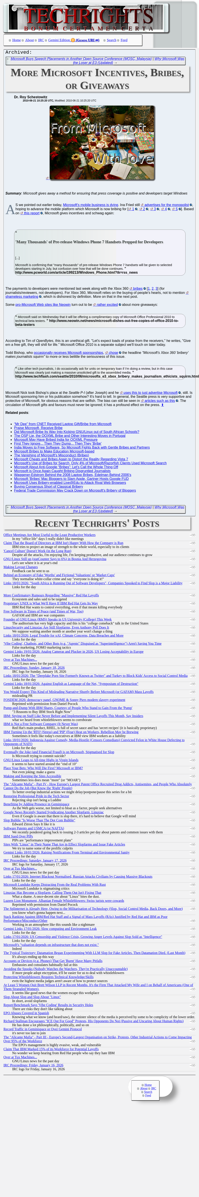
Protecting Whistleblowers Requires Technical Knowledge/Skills (48, 978)
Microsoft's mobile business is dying (90, 206)
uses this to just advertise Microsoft (150, 394)
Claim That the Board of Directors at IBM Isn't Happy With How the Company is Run (63, 544)
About (29, 40)
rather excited (107, 306)
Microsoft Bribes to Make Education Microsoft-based (54, 452)
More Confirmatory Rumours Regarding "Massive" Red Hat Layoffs (51, 596)
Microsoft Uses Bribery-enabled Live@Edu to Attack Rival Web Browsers (70, 484)
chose (113, 354)
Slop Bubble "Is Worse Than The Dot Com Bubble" (39, 821)
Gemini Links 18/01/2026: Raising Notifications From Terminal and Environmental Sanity (66, 853)
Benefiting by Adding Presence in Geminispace (36, 805)
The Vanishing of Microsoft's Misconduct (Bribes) (51, 456)
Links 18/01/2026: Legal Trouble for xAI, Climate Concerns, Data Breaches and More (63, 636)
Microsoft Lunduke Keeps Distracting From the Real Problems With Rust (54, 885)
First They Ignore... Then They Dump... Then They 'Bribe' (58, 444)
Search (112, 40)
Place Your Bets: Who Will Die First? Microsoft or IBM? (43, 769)
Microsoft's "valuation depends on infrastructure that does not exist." (51, 946)
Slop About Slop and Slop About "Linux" (32, 998)
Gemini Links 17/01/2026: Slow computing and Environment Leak (50, 930)
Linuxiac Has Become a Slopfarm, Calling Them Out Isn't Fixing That (52, 894)
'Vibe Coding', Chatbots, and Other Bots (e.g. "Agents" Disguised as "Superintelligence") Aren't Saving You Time (82, 644)
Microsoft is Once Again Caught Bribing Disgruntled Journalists (62, 472)
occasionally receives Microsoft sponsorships (68, 354)
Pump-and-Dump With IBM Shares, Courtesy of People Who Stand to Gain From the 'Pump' (67, 709)
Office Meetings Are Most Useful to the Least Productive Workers (49, 536)
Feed (124, 40)
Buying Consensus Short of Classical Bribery (48, 487)
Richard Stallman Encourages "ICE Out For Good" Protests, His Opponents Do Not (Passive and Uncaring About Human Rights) (93, 1022)
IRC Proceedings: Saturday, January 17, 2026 (35, 861)
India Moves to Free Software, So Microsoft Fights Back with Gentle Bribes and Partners (82, 448)
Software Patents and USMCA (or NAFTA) (33, 829)
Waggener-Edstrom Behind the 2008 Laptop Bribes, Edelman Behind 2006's (72, 476)
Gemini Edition (59, 40)
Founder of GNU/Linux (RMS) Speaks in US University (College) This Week (57, 620)
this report (31, 214)
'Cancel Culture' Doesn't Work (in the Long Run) (37, 552)
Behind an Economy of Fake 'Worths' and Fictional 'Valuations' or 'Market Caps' (59, 576)
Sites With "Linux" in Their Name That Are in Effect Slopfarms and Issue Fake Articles (64, 845)
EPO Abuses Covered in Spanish (26, 1014)
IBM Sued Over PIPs (18, 837)
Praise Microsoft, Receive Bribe (38, 429)
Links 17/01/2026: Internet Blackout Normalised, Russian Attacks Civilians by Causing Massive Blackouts (77, 877)
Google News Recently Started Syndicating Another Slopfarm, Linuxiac (53, 813)
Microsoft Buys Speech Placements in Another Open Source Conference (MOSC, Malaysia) (81, 60)
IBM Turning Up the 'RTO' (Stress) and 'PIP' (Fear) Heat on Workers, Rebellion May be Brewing (70, 733)
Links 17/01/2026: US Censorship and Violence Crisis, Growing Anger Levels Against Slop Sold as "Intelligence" (82, 938)
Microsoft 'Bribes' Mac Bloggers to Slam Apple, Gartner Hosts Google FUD (71, 480)
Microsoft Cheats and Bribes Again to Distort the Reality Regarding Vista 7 (71, 460)
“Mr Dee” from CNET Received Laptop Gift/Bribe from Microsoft (63, 425)
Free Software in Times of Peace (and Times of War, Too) (43, 612)
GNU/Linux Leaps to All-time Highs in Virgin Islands (41, 761)
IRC (41, 40)
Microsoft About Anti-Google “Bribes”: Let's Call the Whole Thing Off (66, 468)
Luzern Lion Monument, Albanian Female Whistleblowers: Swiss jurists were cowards (63, 902)
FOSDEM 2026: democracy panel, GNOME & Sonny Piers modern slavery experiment (64, 701)
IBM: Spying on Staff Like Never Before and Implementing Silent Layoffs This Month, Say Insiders (73, 717)
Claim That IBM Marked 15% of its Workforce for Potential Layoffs (51, 1050)
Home (16, 40)
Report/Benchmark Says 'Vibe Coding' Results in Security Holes (48, 1006)
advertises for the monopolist (167, 206)
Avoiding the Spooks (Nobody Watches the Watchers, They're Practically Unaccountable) (65, 970)
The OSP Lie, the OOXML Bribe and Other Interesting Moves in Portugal (69, 437)
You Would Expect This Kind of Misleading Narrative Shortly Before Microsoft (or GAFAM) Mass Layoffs (78, 693)
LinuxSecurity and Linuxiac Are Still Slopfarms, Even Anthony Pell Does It (56, 628)
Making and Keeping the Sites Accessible (32, 777)
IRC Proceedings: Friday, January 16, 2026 (33, 1066)
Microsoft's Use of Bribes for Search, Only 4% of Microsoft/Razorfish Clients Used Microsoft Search (90, 464)
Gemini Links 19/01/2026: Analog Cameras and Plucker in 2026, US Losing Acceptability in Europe (73, 652)
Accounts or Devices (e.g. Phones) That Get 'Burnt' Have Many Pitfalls (52, 962)
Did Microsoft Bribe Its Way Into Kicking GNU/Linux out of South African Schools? (76, 433)
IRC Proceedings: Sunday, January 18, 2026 (34, 669)
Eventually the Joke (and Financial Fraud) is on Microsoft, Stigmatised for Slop (58, 753)
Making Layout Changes (20, 568)
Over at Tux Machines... (20, 661)
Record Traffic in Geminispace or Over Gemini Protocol (42, 1030)
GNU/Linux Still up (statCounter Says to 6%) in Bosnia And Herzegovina (54, 560)
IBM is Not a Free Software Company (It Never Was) (40, 725)
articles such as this (160, 402)
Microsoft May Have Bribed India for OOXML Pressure (55, 441)
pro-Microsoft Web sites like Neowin (43, 306)
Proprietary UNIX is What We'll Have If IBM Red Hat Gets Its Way (50, 604)
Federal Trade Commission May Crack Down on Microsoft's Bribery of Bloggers (75, 491)
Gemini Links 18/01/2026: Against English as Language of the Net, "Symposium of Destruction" (70, 685)
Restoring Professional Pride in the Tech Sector (36, 797)
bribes (138, 289)
